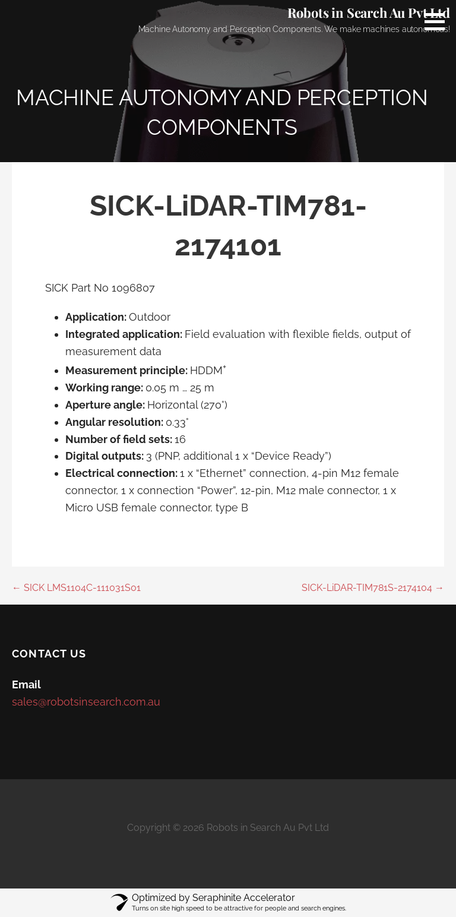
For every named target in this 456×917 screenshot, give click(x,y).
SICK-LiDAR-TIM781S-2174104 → (373, 587)
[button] (439, 21)
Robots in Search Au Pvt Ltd (368, 12)
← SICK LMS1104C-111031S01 (76, 587)
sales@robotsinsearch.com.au (86, 701)
